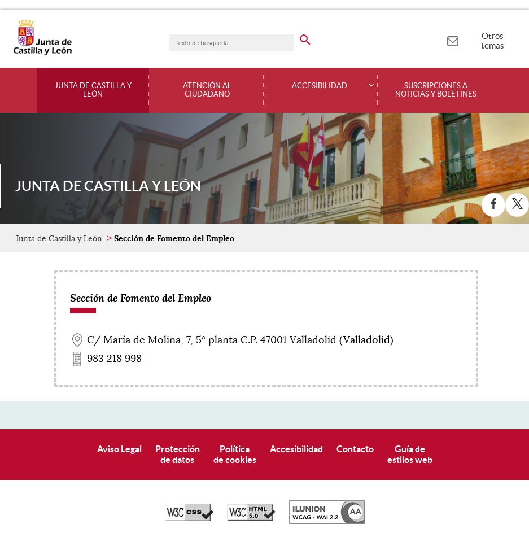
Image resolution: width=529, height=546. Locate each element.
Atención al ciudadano (207, 90)
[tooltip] (452, 39)
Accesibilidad (296, 449)
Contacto (355, 449)
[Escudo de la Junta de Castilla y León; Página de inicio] (42, 53)
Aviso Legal (119, 449)
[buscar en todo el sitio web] (305, 37)
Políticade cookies (234, 454)
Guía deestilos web (409, 454)
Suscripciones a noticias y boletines (435, 90)
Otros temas (492, 40)
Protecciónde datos (177, 454)
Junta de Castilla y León (93, 90)
